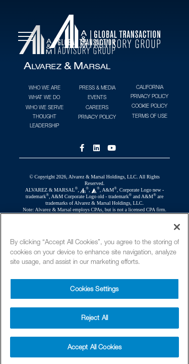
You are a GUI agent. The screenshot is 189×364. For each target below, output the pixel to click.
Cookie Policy (149, 106)
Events (97, 97)
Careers (97, 107)
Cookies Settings (94, 293)
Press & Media (97, 87)
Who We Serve (45, 107)
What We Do (44, 97)
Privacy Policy (97, 117)
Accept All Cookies (94, 351)
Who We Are (44, 87)
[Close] (177, 231)
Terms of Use (149, 116)
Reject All (94, 321)
